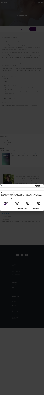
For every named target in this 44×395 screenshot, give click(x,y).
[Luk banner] (42, 185)
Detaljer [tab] (22, 188)
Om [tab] (36, 188)
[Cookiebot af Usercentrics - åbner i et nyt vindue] (35, 186)
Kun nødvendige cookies (22, 208)
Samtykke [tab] (8, 188)
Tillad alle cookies (36, 208)
